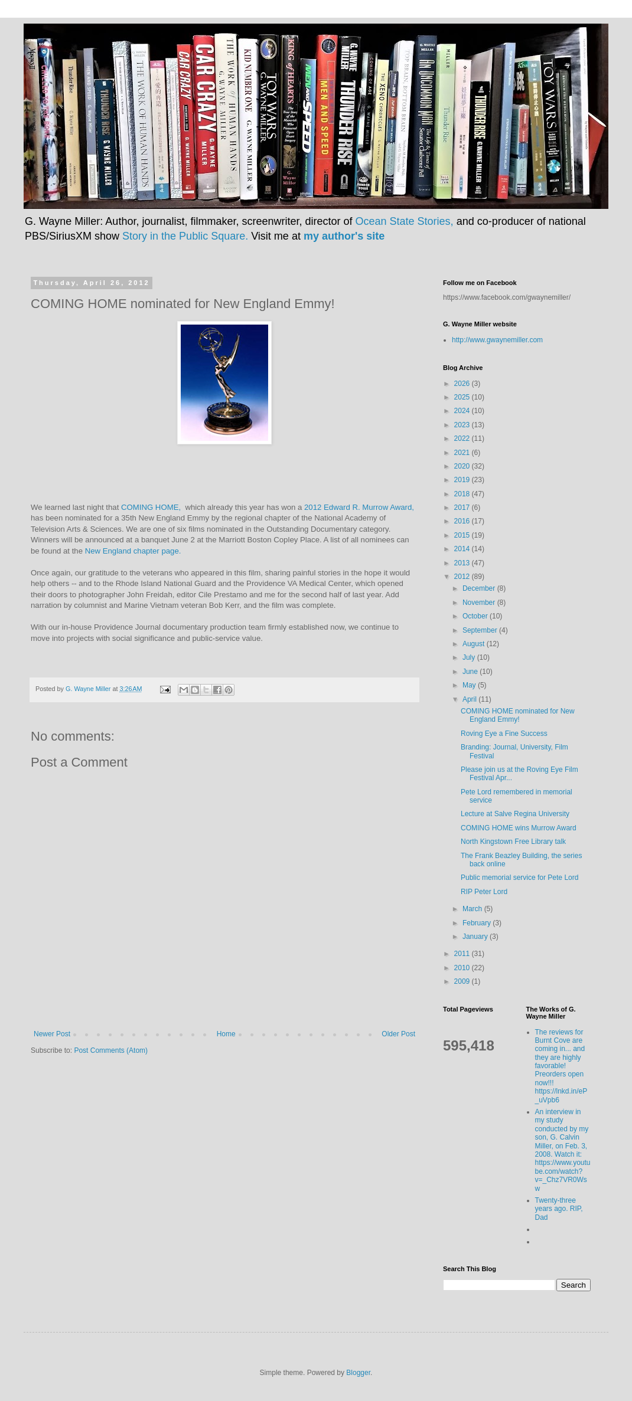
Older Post (398, 1034)
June (471, 671)
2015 (463, 535)
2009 (463, 981)
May (470, 685)
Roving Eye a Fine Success (504, 733)
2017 (463, 507)
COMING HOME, (153, 507)
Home (226, 1034)
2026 (463, 383)
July (469, 657)
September (480, 630)
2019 (463, 480)
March (473, 909)
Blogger (358, 1373)
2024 (463, 411)
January (476, 936)
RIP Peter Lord (484, 892)
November (479, 602)
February (477, 923)
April (470, 699)
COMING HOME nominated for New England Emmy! (518, 715)
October (476, 616)
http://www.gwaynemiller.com (497, 340)
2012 (463, 576)
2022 (463, 438)
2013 (463, 563)
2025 (463, 397)
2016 (463, 521)
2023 (463, 425)
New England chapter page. (133, 550)
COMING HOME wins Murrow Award (518, 828)
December (479, 588)
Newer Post (52, 1034)
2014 (463, 549)
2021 (463, 453)
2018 (463, 494)
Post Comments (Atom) (111, 1050)
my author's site (344, 236)
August (474, 644)
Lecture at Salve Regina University (515, 814)
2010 (463, 968)
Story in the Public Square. (185, 236)
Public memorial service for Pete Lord (519, 877)
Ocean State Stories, (405, 221)
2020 (463, 466)
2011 (463, 954)
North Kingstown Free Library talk (513, 841)
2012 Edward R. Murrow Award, (359, 507)
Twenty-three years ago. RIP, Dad (559, 1209)
